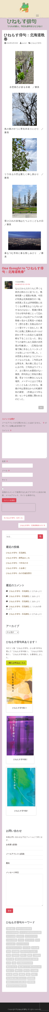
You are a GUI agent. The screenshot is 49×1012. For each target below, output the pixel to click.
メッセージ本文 (24, 874)
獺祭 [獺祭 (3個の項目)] (15, 974)
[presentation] (18, 507)
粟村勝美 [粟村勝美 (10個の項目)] (31, 978)
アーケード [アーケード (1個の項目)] (30, 940)
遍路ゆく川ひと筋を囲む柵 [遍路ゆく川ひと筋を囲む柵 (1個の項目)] (16, 982)
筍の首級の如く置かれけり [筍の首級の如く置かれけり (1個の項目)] (16, 978)
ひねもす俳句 (36, 43)
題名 (24, 865)
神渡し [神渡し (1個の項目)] (34, 974)
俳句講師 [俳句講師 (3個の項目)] (15, 951)
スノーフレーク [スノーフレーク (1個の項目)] (22, 944)
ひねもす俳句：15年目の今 (17, 563)
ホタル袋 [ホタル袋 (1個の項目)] (35, 948)
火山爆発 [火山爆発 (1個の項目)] (34, 970)
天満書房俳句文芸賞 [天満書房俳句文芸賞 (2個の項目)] (25, 963)
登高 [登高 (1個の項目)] (28, 974)
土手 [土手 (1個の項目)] (8, 963)
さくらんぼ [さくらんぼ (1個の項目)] (11, 936)
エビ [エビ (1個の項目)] (37, 940)
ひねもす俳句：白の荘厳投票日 (19, 573)
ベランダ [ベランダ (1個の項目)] (26, 948)
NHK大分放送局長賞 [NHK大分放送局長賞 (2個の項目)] (24, 928)
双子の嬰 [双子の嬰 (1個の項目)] (10, 959)
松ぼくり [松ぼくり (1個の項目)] (10, 970)
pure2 (24, 43)
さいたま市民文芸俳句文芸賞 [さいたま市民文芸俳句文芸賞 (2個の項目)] (30, 932)
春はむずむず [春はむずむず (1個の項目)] (11, 967)
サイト (4, 479)
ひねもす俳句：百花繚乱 (16, 552)
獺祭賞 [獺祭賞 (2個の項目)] (21, 974)
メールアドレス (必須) (24, 856)
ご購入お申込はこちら (16, 663)
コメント (7, 430)
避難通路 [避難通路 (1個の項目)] (31, 982)
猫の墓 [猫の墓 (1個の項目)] (9, 974)
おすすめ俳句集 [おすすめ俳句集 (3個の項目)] (12, 932)
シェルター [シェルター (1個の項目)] (11, 944)
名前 (5, 461)
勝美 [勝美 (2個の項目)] (29, 955)
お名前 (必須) (24, 846)
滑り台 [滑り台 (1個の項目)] (26, 970)
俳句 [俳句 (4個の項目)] (8, 951)
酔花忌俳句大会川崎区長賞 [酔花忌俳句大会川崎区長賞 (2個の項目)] (16, 986)
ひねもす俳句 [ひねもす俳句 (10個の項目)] (11, 940)
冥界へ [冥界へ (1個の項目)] (23, 955)
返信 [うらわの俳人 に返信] (41, 407)
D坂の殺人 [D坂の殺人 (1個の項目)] (10, 928)
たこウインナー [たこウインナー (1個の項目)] (31, 936)
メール (6, 470)
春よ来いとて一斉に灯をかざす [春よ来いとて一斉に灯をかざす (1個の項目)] (30, 967)
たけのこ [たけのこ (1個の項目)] (20, 936)
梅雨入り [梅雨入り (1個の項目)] (19, 970)
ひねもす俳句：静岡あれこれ (18, 558)
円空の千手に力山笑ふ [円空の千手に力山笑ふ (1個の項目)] (29, 951)
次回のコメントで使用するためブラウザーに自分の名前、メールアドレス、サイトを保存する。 (24, 493)
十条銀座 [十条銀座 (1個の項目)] (37, 955)
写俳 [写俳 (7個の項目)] (8, 955)
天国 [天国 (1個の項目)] (14, 963)
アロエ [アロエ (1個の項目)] (21, 940)
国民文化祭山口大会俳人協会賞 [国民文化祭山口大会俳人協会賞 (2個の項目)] (27, 959)
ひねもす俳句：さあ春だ (16, 568)
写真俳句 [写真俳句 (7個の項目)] (15, 955)
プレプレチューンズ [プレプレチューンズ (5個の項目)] (14, 948)
